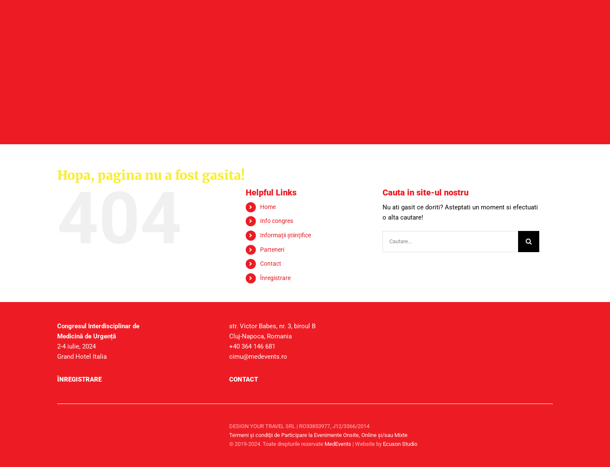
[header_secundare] (305, 51)
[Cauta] (528, 241)
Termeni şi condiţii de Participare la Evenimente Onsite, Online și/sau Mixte (318, 435)
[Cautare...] (450, 241)
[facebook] (544, 426)
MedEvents (337, 444)
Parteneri (272, 249)
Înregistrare (275, 278)
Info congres (276, 220)
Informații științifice (285, 235)
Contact (270, 263)
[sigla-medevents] (78, 419)
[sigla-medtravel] (164, 419)
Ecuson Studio (400, 444)
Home (268, 206)
